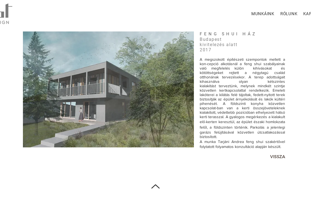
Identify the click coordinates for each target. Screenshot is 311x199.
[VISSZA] (277, 157)
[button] (108, 89)
